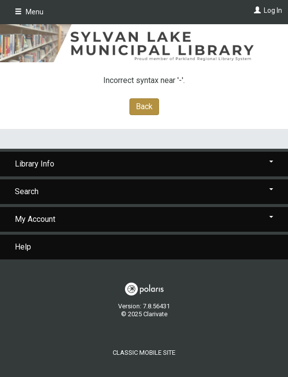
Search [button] (144, 191)
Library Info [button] (144, 163)
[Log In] (256, 10)
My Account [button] (144, 219)
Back (144, 106)
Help (23, 246)
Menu (29, 12)
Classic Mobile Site (144, 352)
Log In (273, 10)
